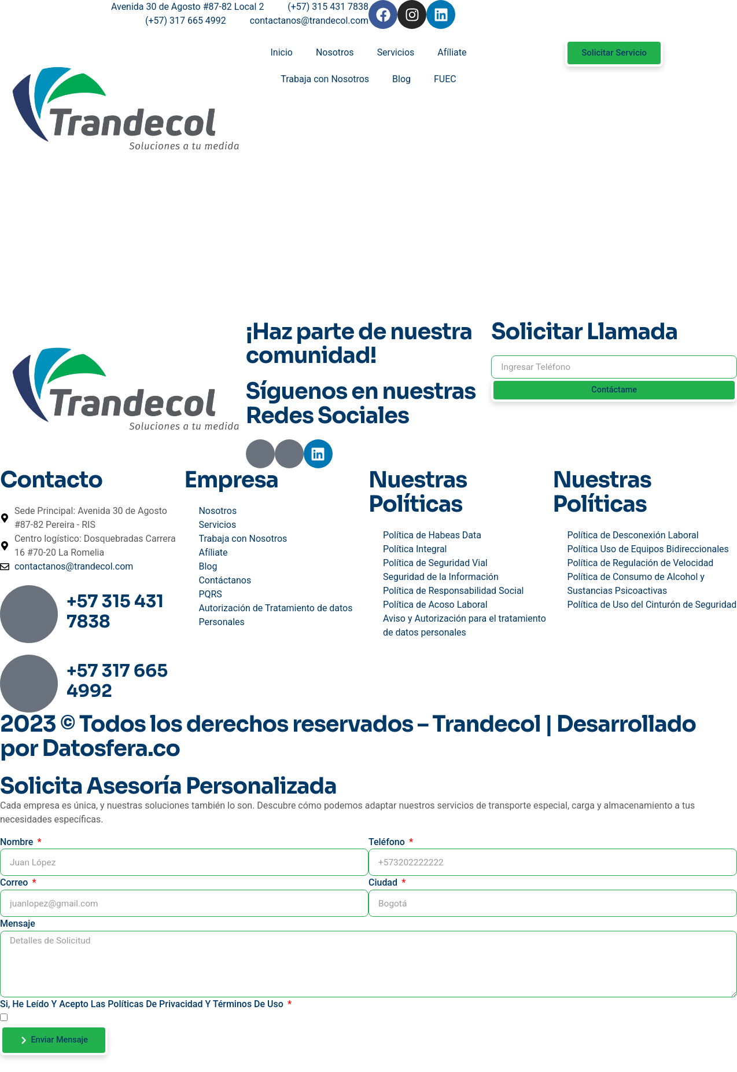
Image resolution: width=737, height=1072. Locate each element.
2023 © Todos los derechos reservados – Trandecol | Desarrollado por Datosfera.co (348, 737)
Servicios (396, 52)
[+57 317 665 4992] (29, 684)
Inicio (282, 52)
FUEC (445, 79)
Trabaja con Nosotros (325, 79)
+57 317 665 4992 (117, 681)
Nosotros (335, 52)
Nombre (17, 841)
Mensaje (17, 924)
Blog (401, 79)
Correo (15, 883)
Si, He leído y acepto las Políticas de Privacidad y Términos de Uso (143, 1006)
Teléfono (387, 841)
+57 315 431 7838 (115, 611)
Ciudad (384, 883)
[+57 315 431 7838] (29, 615)
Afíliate (451, 52)
